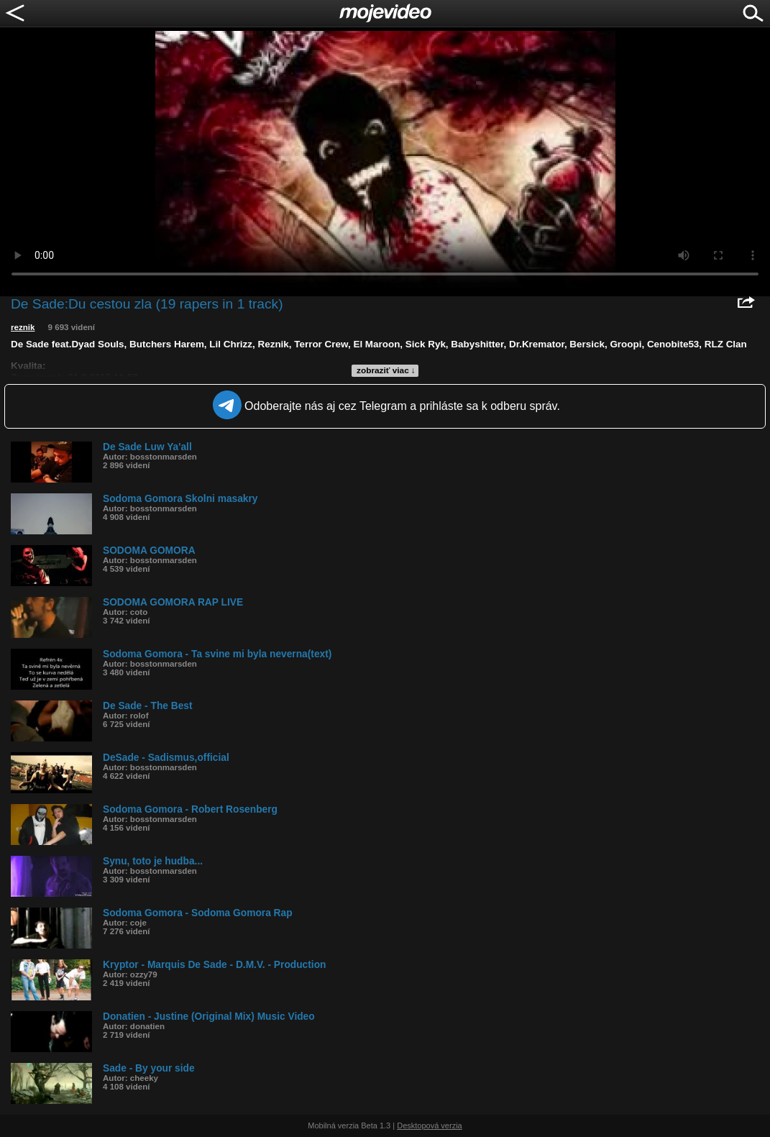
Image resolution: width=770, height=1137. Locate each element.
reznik (23, 327)
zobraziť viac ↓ (386, 370)
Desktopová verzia (429, 1125)
